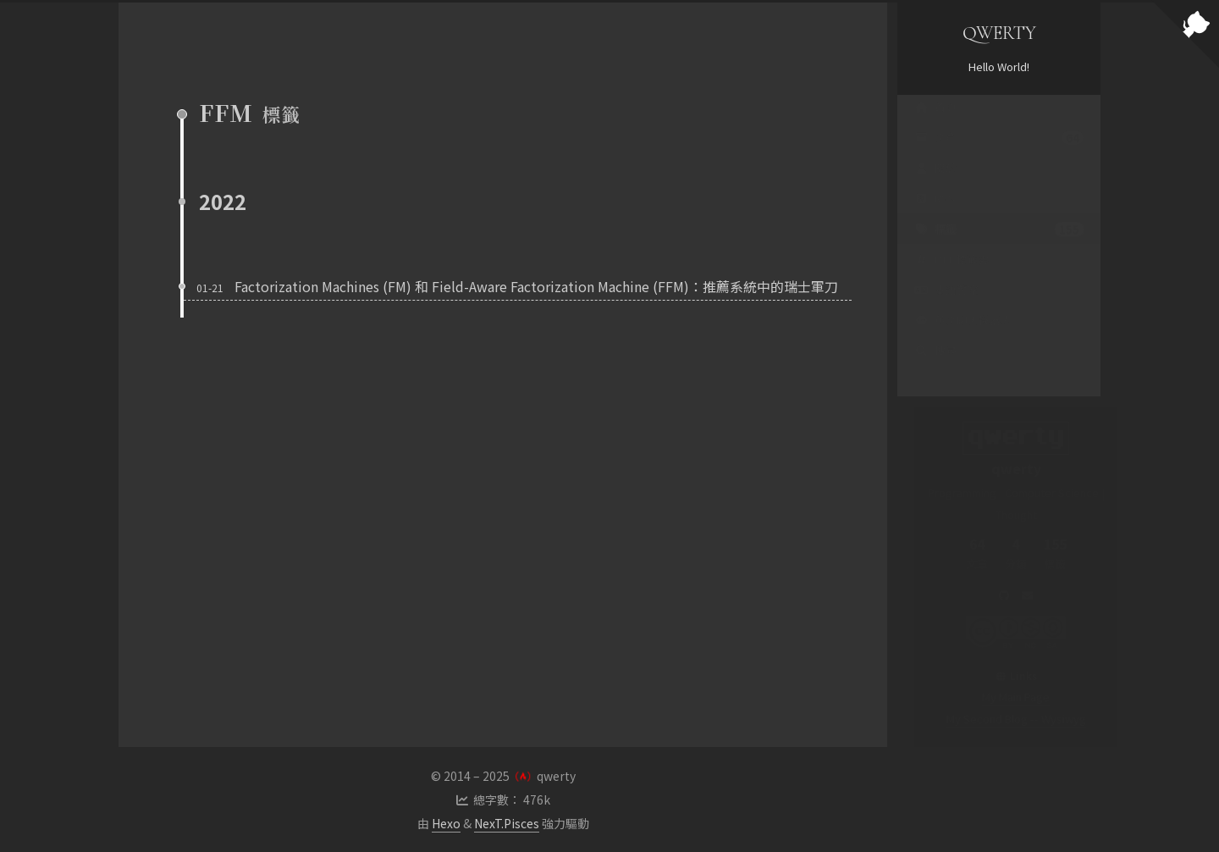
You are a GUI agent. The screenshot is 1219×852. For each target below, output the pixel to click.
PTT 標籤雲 (951, 276)
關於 (935, 184)
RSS (934, 215)
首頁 (935, 123)
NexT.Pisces (506, 823)
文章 (999, 154)
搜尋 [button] (935, 367)
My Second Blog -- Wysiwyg (999, 719)
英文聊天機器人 (963, 337)
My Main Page (999, 697)
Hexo (446, 823)
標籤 (999, 245)
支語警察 (946, 306)
